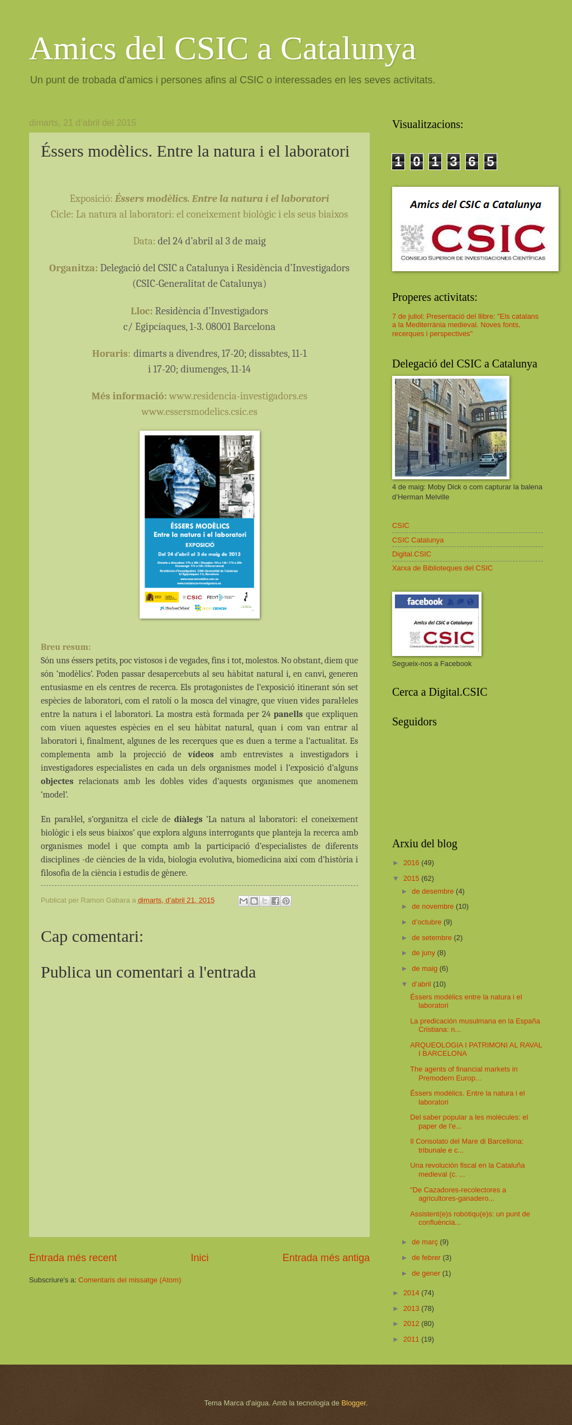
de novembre (434, 906)
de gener (427, 1273)
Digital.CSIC (411, 554)
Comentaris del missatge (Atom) (129, 1280)
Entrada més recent (73, 1257)
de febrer (427, 1257)
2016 (412, 862)
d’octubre (428, 922)
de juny (424, 953)
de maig (425, 968)
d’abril (422, 984)
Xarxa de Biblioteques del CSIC (442, 568)
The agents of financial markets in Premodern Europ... (464, 1073)
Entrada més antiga (326, 1257)
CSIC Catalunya (418, 540)
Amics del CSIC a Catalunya (222, 48)
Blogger (353, 1403)
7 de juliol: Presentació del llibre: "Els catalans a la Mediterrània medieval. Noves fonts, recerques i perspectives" (465, 325)
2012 (412, 1323)
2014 (412, 1293)
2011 (412, 1339)
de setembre (433, 937)
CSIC (400, 525)
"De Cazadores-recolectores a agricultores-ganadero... (458, 1194)
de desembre (434, 891)
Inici (199, 1257)
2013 (412, 1308)
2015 (412, 878)
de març (426, 1242)
